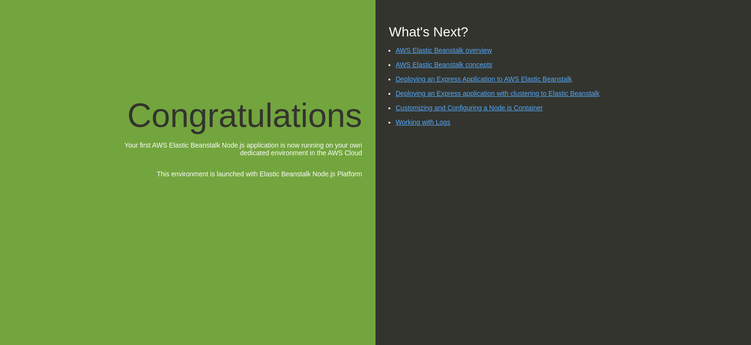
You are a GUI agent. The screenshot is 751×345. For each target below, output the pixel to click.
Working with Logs (423, 122)
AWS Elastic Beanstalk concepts (444, 65)
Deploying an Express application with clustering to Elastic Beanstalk (498, 93)
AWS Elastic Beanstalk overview (444, 50)
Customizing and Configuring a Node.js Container (469, 108)
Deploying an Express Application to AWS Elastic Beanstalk (484, 79)
